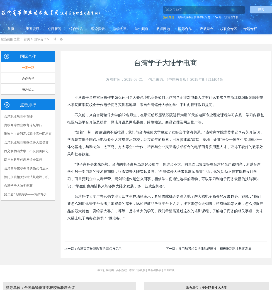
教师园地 (163, 29)
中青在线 (169, 270)
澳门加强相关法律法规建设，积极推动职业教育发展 (214, 248)
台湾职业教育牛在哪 (18, 116)
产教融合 (207, 29)
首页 (10, 29)
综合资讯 (76, 29)
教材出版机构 (137, 270)
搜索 (261, 9)
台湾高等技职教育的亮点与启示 (99, 248)
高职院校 (121, 270)
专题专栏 (250, 29)
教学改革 (119, 29)
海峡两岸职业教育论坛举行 (23, 125)
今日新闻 (54, 29)
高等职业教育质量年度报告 (193, 17)
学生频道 (141, 29)
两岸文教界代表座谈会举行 (23, 159)
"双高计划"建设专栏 (226, 17)
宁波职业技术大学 (214, 288)
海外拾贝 (28, 89)
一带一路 (56, 39)
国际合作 (185, 29)
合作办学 (28, 78)
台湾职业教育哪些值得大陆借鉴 (26, 142)
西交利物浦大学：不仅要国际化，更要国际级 (36, 151)
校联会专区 (228, 29)
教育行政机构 (105, 270)
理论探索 (98, 29)
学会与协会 (154, 270)
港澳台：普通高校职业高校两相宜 (28, 134)
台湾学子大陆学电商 (18, 185)
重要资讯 (32, 29)
